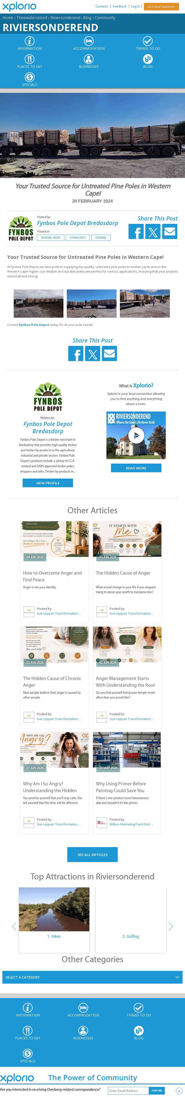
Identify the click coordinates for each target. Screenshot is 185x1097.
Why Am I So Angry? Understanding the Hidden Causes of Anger (50, 790)
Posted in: (43, 231)
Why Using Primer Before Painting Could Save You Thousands (121, 790)
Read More (136, 468)
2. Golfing (131, 936)
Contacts (102, 6)
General (101, 237)
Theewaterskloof (31, 17)
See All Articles (92, 854)
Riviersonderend (65, 17)
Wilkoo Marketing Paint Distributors (131, 824)
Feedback (120, 6)
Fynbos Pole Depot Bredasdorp (77, 223)
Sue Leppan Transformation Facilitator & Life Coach (59, 613)
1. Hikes (54, 936)
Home (7, 17)
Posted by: (44, 217)
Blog (87, 17)
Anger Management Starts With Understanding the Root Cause (125, 685)
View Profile (48, 482)
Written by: (47, 418)
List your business (161, 7)
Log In (135, 6)
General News (50, 237)
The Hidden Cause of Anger (123, 573)
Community (105, 17)
